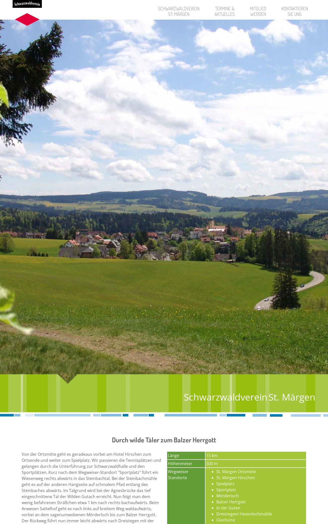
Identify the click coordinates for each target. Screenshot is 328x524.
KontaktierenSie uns (294, 11)
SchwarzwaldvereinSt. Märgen (178, 11)
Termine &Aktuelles (225, 11)
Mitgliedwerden (258, 11)
